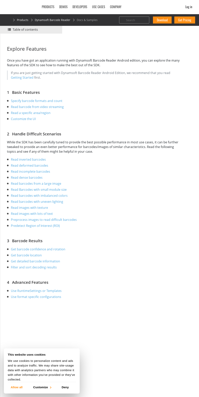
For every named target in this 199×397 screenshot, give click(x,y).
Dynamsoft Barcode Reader (52, 20)
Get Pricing (184, 20)
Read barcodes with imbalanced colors (41, 205)
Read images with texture (31, 217)
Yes (149, 53)
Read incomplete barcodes (32, 181)
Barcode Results (158, 84)
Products (22, 20)
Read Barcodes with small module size (41, 199)
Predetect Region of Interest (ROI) (37, 235)
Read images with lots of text (34, 223)
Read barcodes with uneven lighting (39, 211)
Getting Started (68, 82)
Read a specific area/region (32, 117)
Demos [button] (63, 6)
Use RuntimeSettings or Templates (38, 300)
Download (162, 20)
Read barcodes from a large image (38, 193)
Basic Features (157, 73)
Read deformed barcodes (31, 175)
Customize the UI (25, 123)
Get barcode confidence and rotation (40, 258)
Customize (42, 387)
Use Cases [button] (98, 6)
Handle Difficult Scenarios (164, 78)
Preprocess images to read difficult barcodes (46, 229)
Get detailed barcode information (37, 270)
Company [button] (115, 6)
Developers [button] (79, 6)
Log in (188, 6)
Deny (65, 387)
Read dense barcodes (29, 187)
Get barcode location (28, 264)
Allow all (17, 387)
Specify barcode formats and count (38, 105)
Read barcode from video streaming (39, 111)
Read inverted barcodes (30, 169)
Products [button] (48, 6)
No (163, 53)
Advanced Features (160, 89)
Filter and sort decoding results (36, 276)
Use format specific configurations (38, 306)
